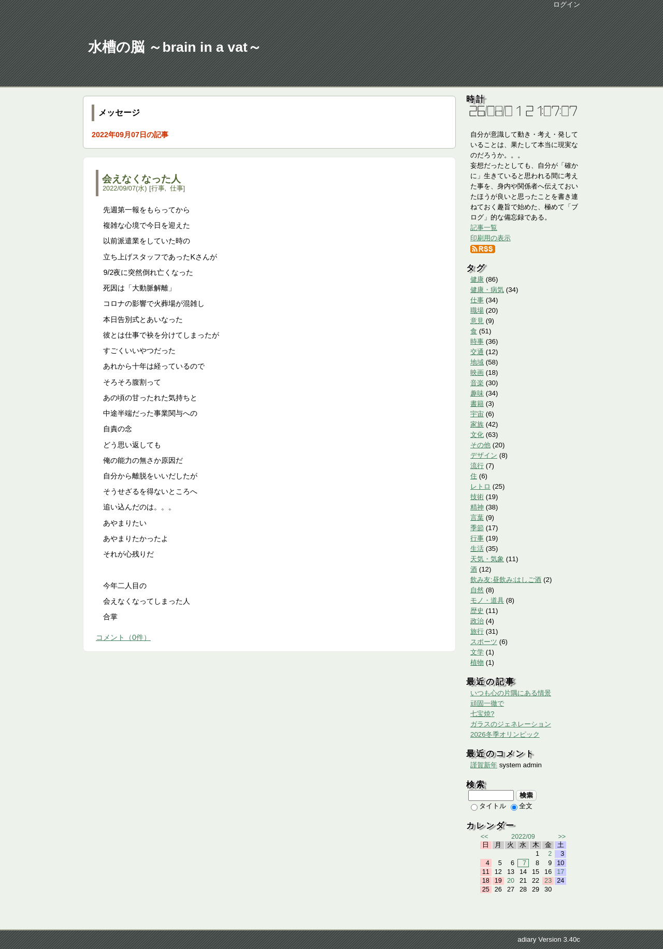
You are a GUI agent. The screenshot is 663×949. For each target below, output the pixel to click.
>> (562, 836)
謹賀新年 (483, 765)
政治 (477, 621)
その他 (480, 445)
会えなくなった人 (141, 179)
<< (484, 836)
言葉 (477, 517)
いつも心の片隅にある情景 (510, 693)
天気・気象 (487, 559)
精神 (477, 507)
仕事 (176, 188)
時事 (477, 341)
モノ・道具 (487, 600)
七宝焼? (482, 714)
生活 (477, 548)
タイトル (488, 806)
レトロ (480, 486)
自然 (477, 590)
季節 (477, 528)
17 (560, 871)
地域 (477, 362)
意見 (477, 321)
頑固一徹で (487, 703)
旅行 (477, 631)
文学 (477, 652)
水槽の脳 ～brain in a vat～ (175, 47)
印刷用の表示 (490, 238)
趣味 (477, 393)
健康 (477, 279)
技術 (477, 497)
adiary (526, 939)
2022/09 (523, 836)
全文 (521, 806)
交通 (477, 352)
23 (548, 880)
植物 (477, 662)
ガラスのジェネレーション (510, 724)
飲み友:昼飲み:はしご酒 (505, 579)
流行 (477, 466)
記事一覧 (483, 227)
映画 (477, 372)
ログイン (566, 4)
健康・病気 (487, 290)
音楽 (477, 383)
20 (510, 880)
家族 (477, 424)
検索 (527, 795)
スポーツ (483, 642)
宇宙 (477, 414)
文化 (477, 435)
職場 (477, 310)
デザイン (483, 455)
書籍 (477, 403)
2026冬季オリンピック (505, 734)
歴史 (477, 611)
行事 (158, 188)
